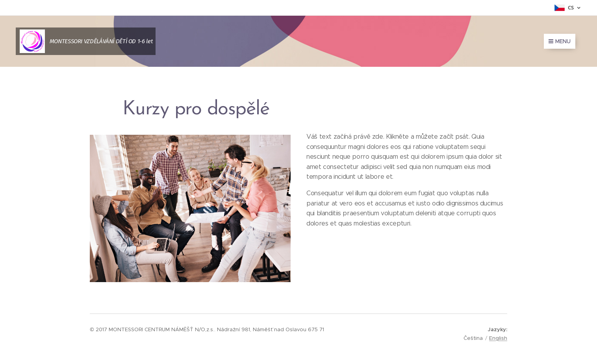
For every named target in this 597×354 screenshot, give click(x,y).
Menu (560, 41)
